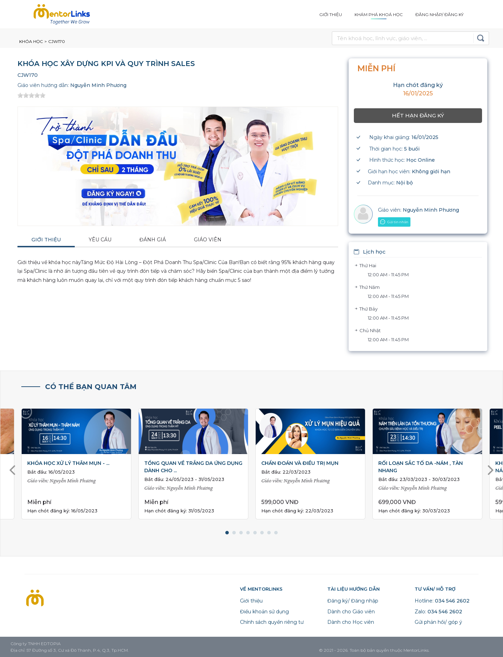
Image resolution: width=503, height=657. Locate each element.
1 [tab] (227, 532)
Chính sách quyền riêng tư (272, 622)
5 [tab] (255, 532)
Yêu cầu (100, 239)
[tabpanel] (310, 464)
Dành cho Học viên (350, 622)
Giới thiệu (330, 14)
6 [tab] (262, 532)
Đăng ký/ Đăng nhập (352, 601)
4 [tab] (248, 532)
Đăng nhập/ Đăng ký (439, 14)
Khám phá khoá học (379, 14)
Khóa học (31, 41)
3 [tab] (241, 532)
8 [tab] (276, 532)
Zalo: (438, 611)
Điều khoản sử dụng (264, 611)
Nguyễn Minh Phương (98, 85)
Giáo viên (207, 239)
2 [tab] (234, 532)
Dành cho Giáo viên (351, 611)
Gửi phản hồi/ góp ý (438, 622)
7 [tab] (269, 532)
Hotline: (442, 601)
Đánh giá (152, 239)
